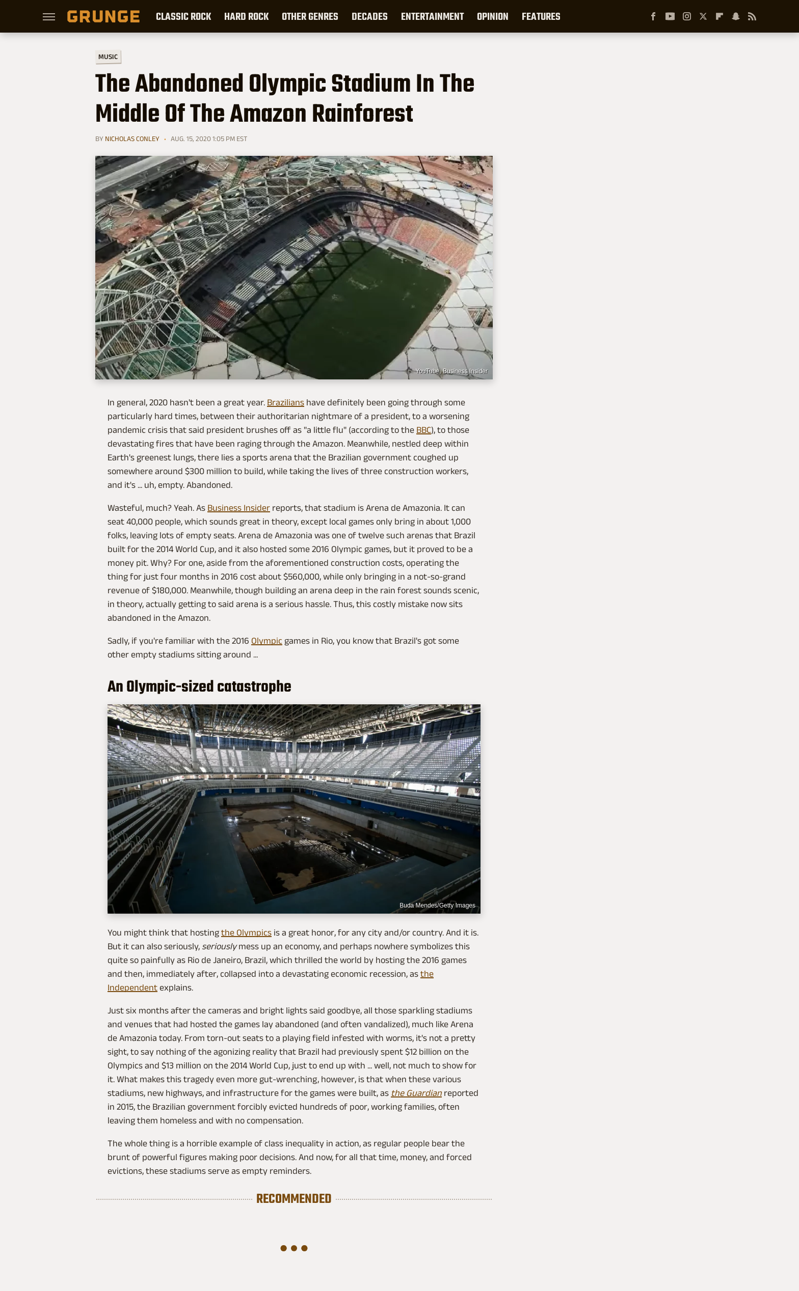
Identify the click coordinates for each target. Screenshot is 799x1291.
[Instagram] (687, 16)
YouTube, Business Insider (451, 371)
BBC (423, 430)
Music (108, 56)
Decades (370, 16)
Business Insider (238, 508)
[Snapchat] (736, 16)
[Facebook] (653, 16)
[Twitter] (703, 16)
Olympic (266, 641)
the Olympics (246, 932)
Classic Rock (183, 16)
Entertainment (432, 16)
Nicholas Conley (132, 138)
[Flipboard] (719, 16)
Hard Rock (246, 16)
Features (541, 16)
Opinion (493, 16)
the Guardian (416, 1093)
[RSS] (752, 16)
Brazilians (285, 402)
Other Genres (310, 16)
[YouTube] (670, 16)
